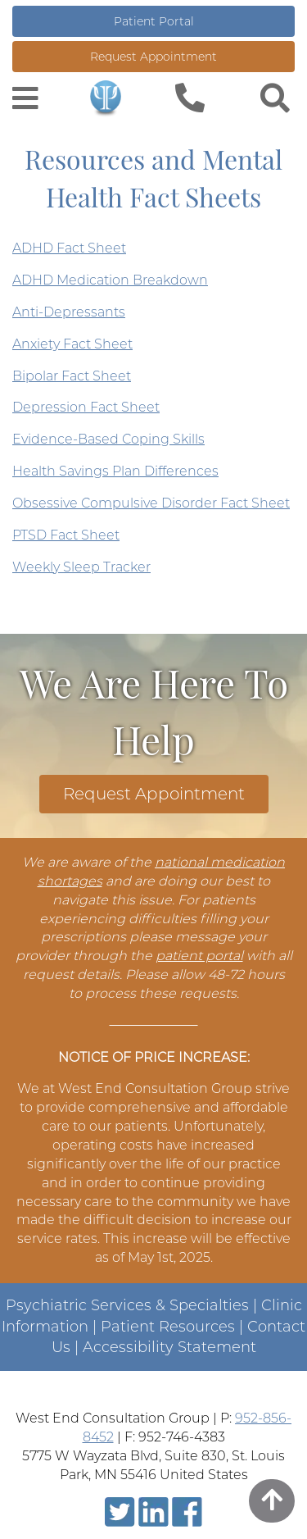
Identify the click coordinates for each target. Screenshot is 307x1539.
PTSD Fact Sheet (66, 535)
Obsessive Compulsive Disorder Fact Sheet (151, 503)
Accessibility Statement (169, 1347)
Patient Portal (154, 21)
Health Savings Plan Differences (115, 471)
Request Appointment (153, 56)
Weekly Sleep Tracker (81, 567)
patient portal (199, 955)
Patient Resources (168, 1327)
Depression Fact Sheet (86, 407)
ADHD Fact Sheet (69, 248)
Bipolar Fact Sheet (71, 376)
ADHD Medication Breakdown (110, 280)
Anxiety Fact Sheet (72, 344)
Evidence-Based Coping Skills (108, 439)
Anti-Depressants (68, 312)
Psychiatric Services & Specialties (127, 1305)
